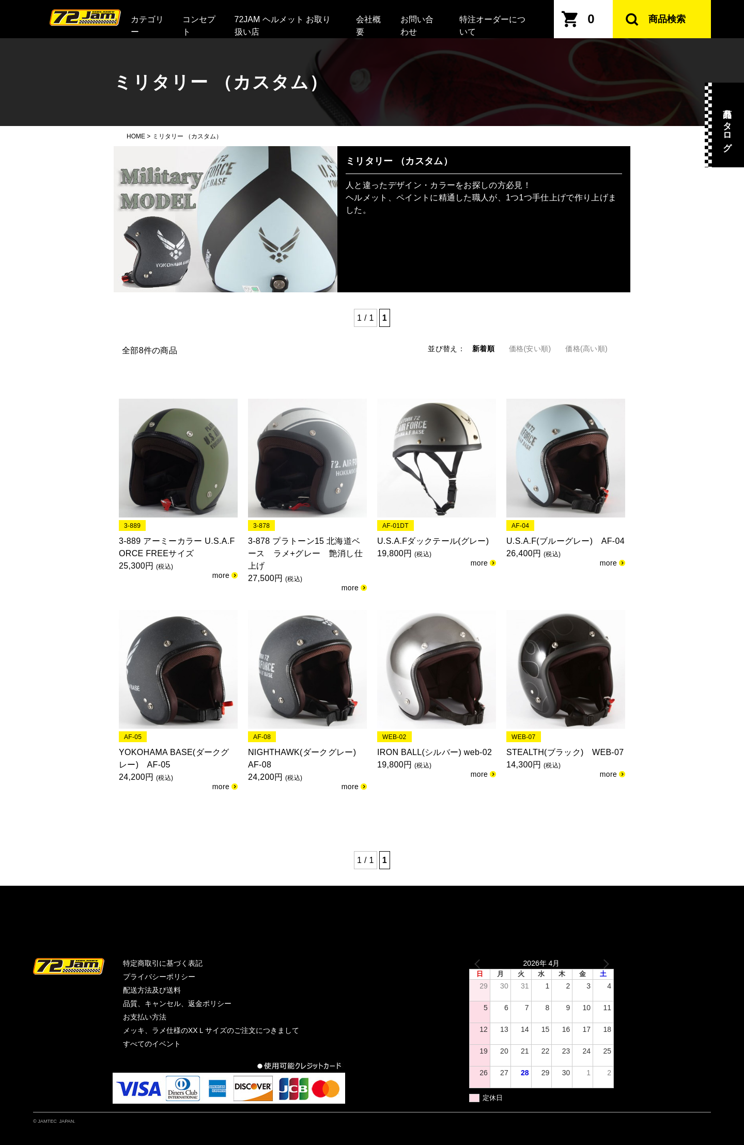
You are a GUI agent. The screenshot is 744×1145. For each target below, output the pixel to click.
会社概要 (368, 25)
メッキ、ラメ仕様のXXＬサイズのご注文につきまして (211, 1030)
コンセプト (198, 25)
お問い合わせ (416, 25)
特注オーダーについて (492, 25)
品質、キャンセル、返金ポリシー (177, 1003)
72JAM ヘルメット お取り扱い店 (283, 25)
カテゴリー (147, 25)
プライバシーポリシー (159, 977)
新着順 (483, 348)
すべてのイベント (152, 1044)
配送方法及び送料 (152, 990)
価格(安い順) (530, 348)
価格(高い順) (586, 348)
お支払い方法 (144, 1017)
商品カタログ (727, 125)
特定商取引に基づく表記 (163, 963)
